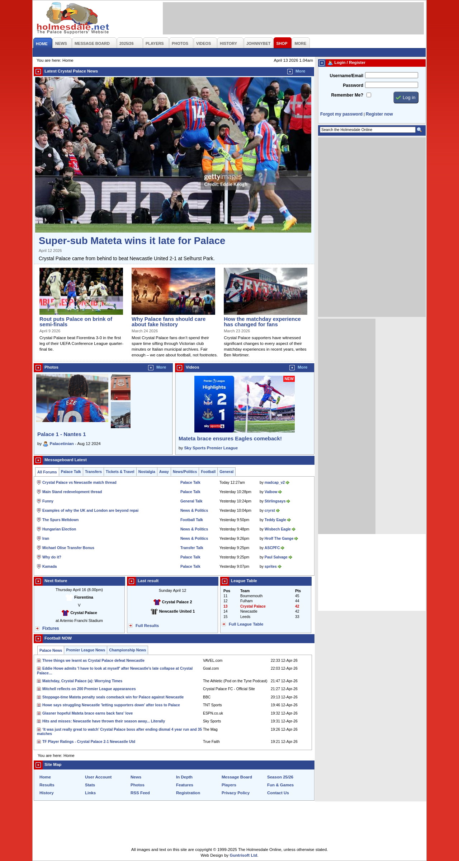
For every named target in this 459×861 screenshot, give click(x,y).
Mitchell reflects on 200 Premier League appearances (89, 689)
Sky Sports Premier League (211, 448)
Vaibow (271, 492)
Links (90, 793)
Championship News (127, 650)
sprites (271, 566)
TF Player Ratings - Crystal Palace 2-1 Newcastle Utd (88, 742)
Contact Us (278, 793)
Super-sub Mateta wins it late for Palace (132, 240)
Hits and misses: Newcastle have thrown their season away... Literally (103, 721)
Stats (90, 785)
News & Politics (194, 511)
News (136, 777)
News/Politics (185, 472)
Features (184, 785)
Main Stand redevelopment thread (72, 492)
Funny (47, 501)
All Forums (47, 472)
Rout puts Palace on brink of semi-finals (75, 321)
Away (164, 472)
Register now (379, 114)
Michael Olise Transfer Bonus (68, 548)
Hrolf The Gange (279, 539)
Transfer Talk (191, 548)
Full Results (147, 625)
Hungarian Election (59, 529)
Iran (45, 539)
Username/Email (346, 75)
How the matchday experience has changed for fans (262, 321)
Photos (138, 785)
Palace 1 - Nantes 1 (61, 434)
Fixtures (50, 628)
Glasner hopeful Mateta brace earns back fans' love (87, 713)
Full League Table (246, 624)
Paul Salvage (276, 557)
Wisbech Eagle (278, 529)
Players (229, 785)
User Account (98, 777)
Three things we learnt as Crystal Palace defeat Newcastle (93, 661)
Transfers (93, 472)
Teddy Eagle (275, 520)
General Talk (191, 501)
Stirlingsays (275, 501)
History (46, 793)
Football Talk (191, 520)
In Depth (184, 777)
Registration (188, 793)
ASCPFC (272, 548)
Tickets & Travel (120, 472)
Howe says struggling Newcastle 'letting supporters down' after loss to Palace (111, 705)
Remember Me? (347, 95)
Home (45, 777)
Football (208, 472)
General (226, 472)
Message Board (237, 777)
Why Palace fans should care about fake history (168, 321)
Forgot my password (341, 114)
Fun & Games (280, 785)
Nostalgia (146, 472)
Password (353, 85)
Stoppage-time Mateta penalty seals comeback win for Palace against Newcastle (113, 697)
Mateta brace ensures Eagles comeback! (230, 438)
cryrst (270, 511)
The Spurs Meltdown (60, 520)
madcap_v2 (275, 483)
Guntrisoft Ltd (243, 855)
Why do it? (51, 557)
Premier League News (85, 650)
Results (47, 785)
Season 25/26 (280, 777)
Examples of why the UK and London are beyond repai (90, 511)
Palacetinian (62, 443)
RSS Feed (140, 793)
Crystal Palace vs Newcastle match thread (79, 483)
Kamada (49, 566)
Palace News (50, 650)
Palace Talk (71, 472)
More (300, 71)
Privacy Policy (236, 793)
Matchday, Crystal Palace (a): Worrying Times (82, 681)
